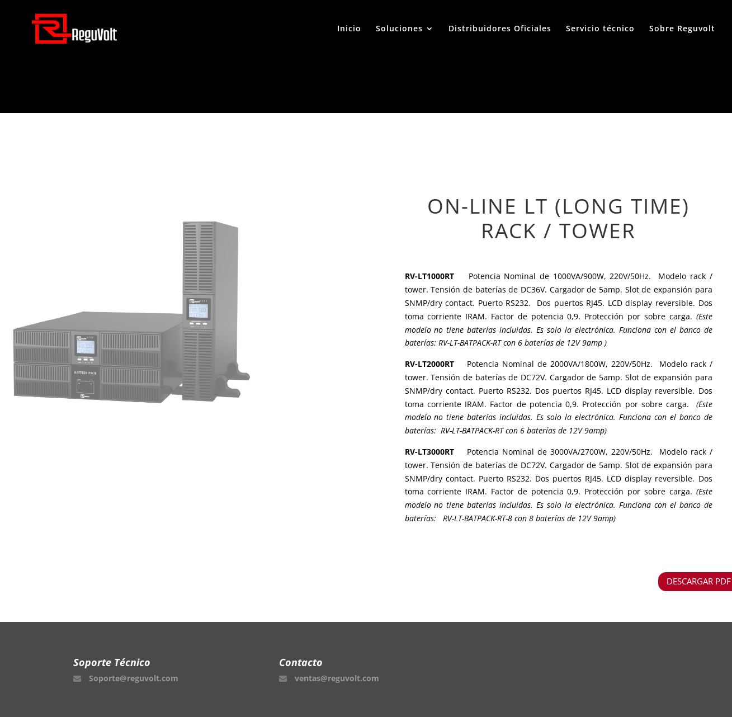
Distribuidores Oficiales (499, 29)
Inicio (349, 29)
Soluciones (399, 29)
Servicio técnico (600, 29)
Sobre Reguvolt (682, 29)
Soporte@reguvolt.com (133, 678)
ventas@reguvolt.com (337, 678)
